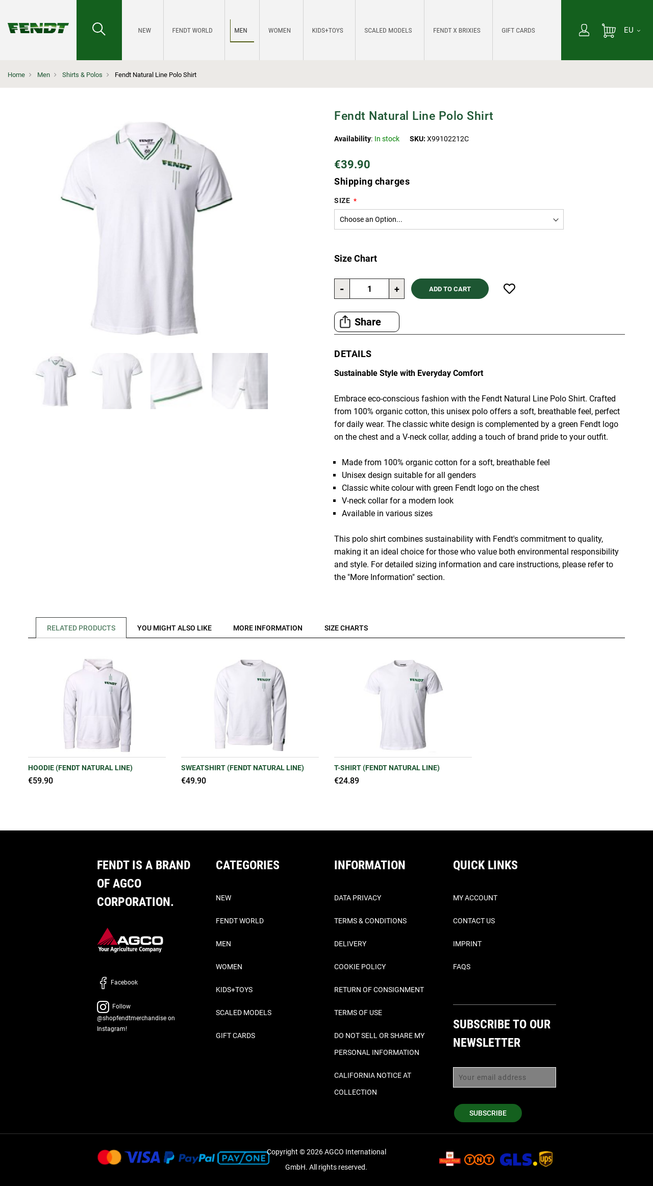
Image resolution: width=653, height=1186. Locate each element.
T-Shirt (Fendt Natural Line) (387, 768)
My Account (475, 898)
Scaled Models (243, 1012)
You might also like (177, 628)
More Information (273, 628)
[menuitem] (143, 30)
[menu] (342, 30)
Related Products (82, 628)
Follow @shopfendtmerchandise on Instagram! (136, 1017)
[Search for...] (99, 30)
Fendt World (240, 921)
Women (229, 967)
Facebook (117, 982)
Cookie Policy (360, 967)
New (223, 898)
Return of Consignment (379, 990)
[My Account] (584, 31)
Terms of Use (358, 1012)
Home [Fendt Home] (16, 75)
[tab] (78, 627)
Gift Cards (235, 1035)
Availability (352, 139)
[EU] (632, 30)
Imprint (467, 944)
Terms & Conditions (370, 921)
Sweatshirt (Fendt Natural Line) (242, 768)
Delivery (350, 944)
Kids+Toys (234, 990)
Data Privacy (357, 898)
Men (43, 75)
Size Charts (353, 628)
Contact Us (474, 921)
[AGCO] (130, 939)
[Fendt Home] (38, 18)
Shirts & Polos (82, 75)
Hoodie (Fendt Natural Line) (80, 768)
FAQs (461, 967)
